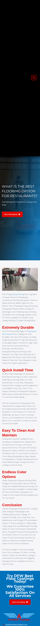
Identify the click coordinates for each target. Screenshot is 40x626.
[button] (33, 77)
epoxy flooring (18, 294)
